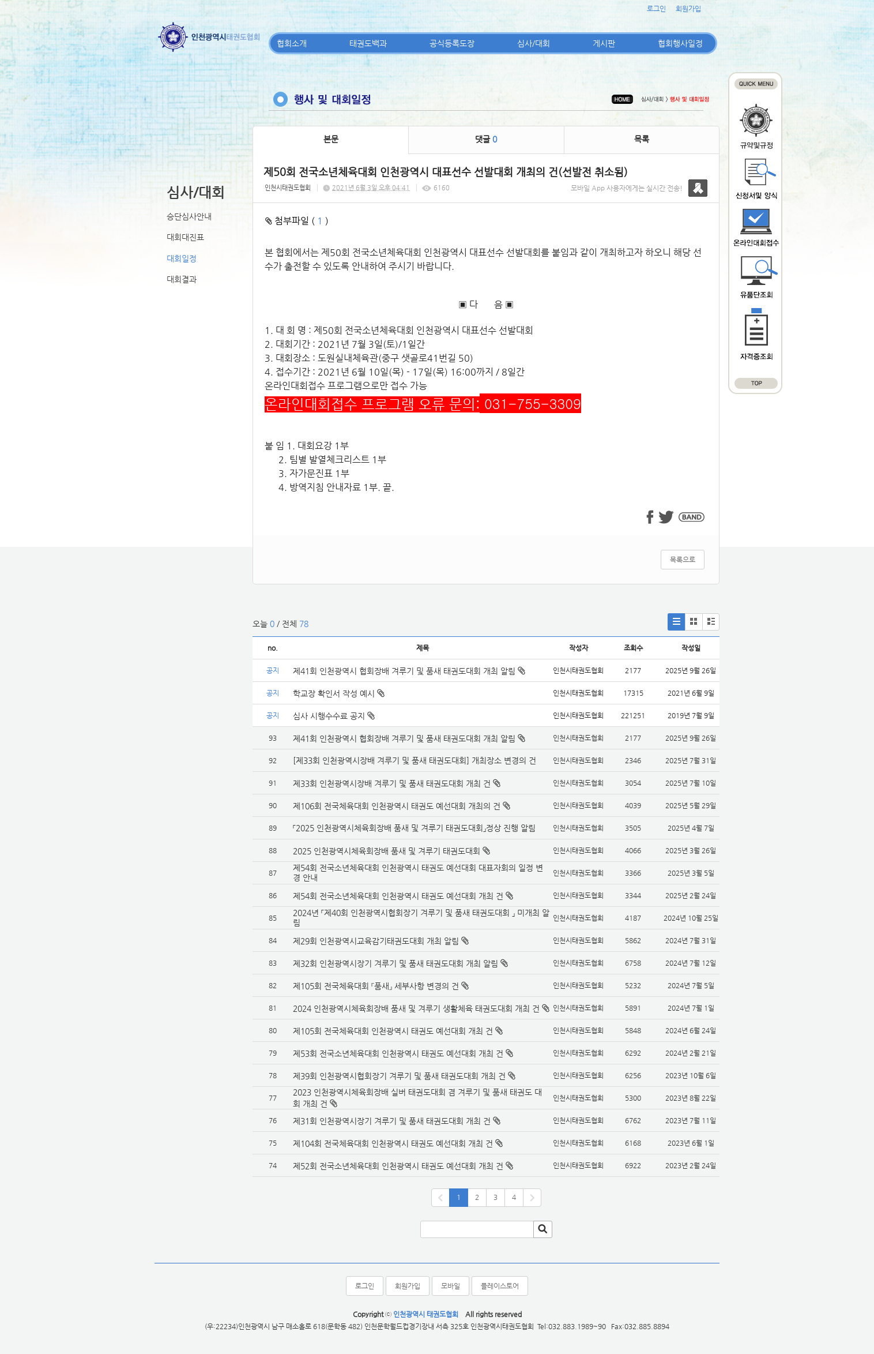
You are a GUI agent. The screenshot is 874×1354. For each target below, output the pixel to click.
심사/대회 (533, 43)
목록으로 (682, 560)
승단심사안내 (189, 216)
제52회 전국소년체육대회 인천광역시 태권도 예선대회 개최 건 (398, 1166)
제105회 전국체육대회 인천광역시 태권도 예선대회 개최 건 (393, 1031)
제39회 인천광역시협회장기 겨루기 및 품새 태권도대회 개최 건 (399, 1076)
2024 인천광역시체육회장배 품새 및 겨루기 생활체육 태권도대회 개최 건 (416, 1008)
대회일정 (182, 258)
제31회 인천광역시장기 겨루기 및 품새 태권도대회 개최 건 (392, 1121)
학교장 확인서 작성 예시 (339, 693)
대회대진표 (185, 237)
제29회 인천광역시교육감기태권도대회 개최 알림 (376, 941)
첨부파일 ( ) (297, 220)
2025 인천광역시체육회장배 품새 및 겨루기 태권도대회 (386, 851)
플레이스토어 (500, 1286)
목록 (641, 139)
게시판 (604, 43)
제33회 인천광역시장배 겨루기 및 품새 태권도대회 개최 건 (392, 783)
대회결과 (182, 279)
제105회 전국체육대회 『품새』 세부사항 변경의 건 (376, 986)
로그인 (656, 9)
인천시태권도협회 (288, 188)
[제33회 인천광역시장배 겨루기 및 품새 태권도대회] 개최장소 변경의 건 (414, 760)
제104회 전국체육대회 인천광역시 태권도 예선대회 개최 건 (393, 1143)
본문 (330, 139)
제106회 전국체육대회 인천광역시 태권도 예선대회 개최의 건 (396, 806)
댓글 (486, 139)
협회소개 (292, 43)
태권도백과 (368, 43)
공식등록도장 (452, 43)
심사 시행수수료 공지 (334, 716)
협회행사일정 (680, 43)
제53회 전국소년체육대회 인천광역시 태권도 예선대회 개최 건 (398, 1053)
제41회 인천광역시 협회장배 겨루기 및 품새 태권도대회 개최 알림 (409, 671)
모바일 (450, 1286)
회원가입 (688, 9)
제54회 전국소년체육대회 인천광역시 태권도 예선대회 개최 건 (398, 896)
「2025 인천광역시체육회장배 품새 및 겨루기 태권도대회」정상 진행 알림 (414, 827)
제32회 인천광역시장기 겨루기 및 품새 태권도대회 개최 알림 (395, 963)
